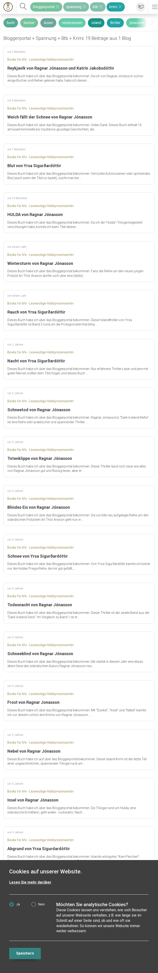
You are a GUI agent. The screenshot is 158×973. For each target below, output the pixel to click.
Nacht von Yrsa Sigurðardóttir (36, 360)
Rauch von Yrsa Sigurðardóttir (36, 312)
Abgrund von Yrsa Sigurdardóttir (38, 848)
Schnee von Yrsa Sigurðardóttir (37, 556)
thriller (115, 23)
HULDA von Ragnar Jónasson (35, 214)
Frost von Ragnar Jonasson (33, 702)
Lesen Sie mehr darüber (30, 882)
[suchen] (23, 7)
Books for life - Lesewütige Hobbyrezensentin (40, 59)
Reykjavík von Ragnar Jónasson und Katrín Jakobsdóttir (60, 68)
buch (11, 23)
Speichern (25, 953)
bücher (29, 23)
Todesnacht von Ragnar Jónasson (39, 604)
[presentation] (152, 22)
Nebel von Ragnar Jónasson (33, 751)
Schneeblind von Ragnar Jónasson (40, 653)
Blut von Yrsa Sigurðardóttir (34, 165)
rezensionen (72, 23)
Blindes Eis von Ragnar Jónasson (38, 507)
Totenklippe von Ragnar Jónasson (39, 458)
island (96, 23)
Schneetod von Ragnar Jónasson (38, 409)
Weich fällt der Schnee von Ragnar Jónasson (49, 117)
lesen (48, 23)
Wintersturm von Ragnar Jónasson (40, 263)
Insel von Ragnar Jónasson (32, 800)
